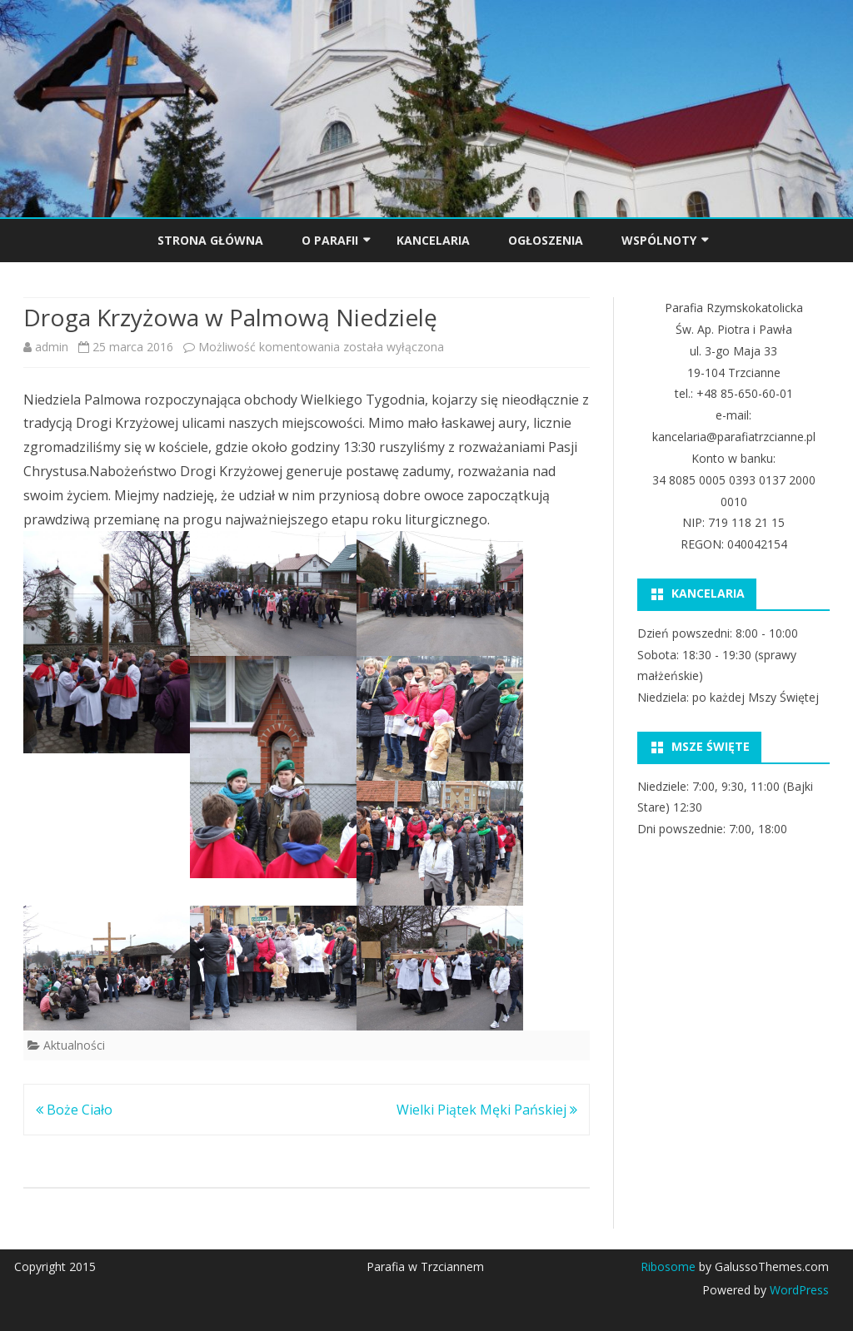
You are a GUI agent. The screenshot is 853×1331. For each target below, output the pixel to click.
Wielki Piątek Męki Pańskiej (487, 1109)
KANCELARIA (433, 240)
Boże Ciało (74, 1109)
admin (51, 347)
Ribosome (668, 1266)
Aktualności (74, 1045)
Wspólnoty (658, 240)
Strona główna (210, 240)
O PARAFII (330, 240)
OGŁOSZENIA (545, 240)
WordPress (797, 1290)
